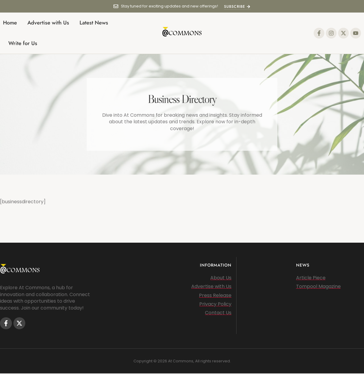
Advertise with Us (48, 23)
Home (10, 23)
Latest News (94, 23)
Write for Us (22, 43)
